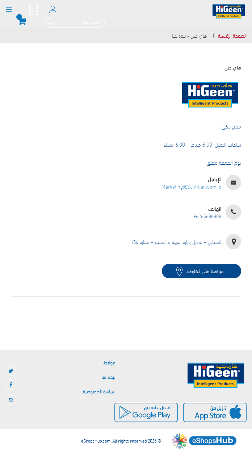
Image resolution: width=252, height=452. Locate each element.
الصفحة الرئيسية (232, 35)
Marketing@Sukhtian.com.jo (191, 186)
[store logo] (229, 11)
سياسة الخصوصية (99, 391)
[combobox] (74, 22)
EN (33, 9)
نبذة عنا (108, 376)
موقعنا (108, 362)
